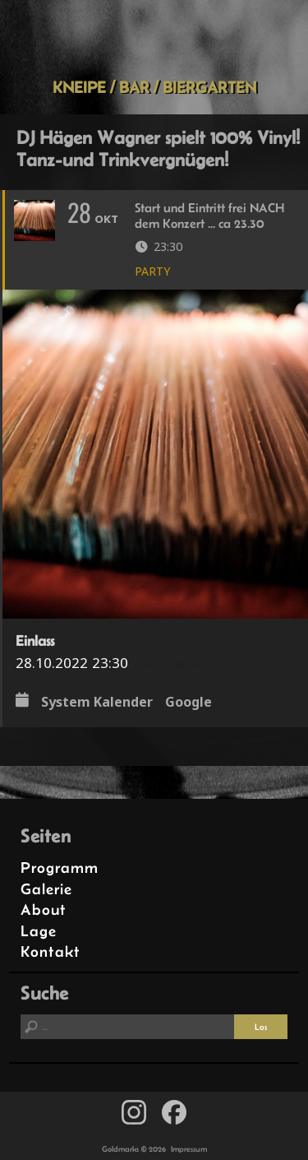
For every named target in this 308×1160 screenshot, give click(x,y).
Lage (39, 931)
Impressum (189, 1148)
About (44, 909)
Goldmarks (151, 38)
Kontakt (50, 951)
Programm (60, 867)
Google (188, 701)
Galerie (46, 889)
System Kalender (97, 701)
